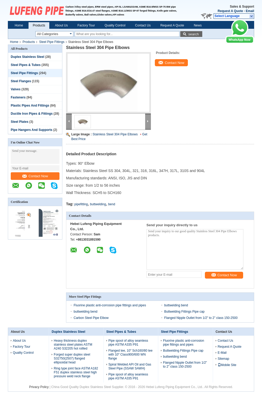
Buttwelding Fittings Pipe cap (184, 311)
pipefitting (81, 204)
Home (19, 25)
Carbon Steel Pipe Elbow (91, 318)
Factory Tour (86, 25)
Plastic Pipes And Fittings (30, 105)
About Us (61, 25)
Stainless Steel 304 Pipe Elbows (115, 134)
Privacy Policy (39, 387)
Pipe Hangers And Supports (31, 130)
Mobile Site (227, 365)
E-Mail (222, 353)
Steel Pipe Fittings (51, 42)
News (198, 25)
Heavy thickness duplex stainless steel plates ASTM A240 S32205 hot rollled (73, 344)
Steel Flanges (21, 81)
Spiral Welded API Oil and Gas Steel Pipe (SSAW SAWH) (129, 366)
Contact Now (35, 176)
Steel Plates (19, 122)
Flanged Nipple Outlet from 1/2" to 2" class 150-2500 (201, 318)
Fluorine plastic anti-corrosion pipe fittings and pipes (110, 305)
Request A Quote (230, 11)
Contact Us (143, 25)
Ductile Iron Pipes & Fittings (32, 113)
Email (250, 11)
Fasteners (18, 97)
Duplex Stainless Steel (27, 57)
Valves (15, 89)
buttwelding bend (176, 305)
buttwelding (98, 204)
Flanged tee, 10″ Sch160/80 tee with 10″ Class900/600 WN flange (130, 354)
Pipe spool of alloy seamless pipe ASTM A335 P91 (128, 342)
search (193, 34)
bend (111, 204)
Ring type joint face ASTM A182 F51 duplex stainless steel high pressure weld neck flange (76, 372)
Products (39, 25)
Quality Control (115, 25)
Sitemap (223, 359)
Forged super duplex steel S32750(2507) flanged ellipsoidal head (72, 358)
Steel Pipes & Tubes (26, 65)
